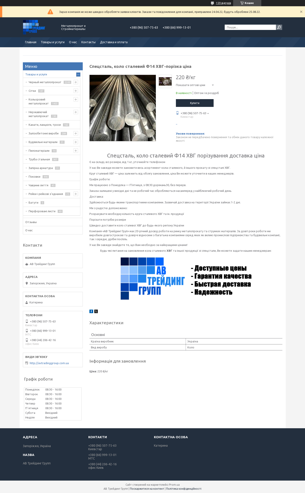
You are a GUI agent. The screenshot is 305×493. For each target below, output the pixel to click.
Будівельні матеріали (43, 141)
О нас (73, 42)
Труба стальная (39, 159)
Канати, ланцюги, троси (45, 124)
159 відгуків (223, 3)
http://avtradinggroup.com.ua (49, 363)
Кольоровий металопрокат (39, 101)
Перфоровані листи (42, 211)
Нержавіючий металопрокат (39, 114)
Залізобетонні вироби (44, 133)
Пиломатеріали (39, 150)
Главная (30, 42)
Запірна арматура (41, 167)
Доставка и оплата (114, 42)
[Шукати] (279, 27)
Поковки (34, 176)
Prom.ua (174, 484)
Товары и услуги (53, 42)
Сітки (32, 90)
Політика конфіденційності (183, 488)
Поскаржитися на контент (147, 488)
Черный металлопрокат (45, 82)
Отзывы (31, 222)
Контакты (88, 42)
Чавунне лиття (38, 185)
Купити (194, 102)
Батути (33, 202)
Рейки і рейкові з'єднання (46, 193)
